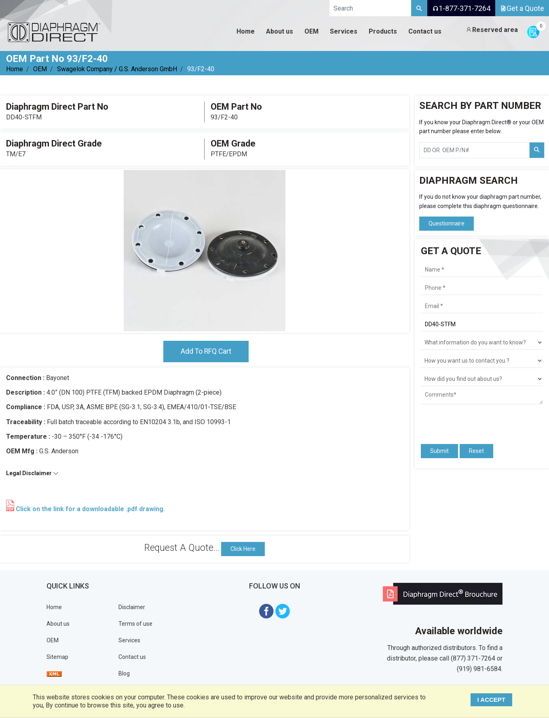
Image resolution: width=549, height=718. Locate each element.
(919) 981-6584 (479, 669)
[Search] (419, 8)
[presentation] (468, 420)
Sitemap (57, 657)
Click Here (242, 549)
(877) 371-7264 (473, 659)
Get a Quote (522, 8)
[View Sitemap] (54, 673)
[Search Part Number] (537, 150)
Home (14, 69)
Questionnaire (447, 223)
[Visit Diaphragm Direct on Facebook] (266, 610)
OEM (40, 69)
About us (58, 623)
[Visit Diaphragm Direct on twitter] (282, 610)
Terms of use (135, 623)
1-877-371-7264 (461, 8)
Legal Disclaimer (32, 473)
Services (129, 640)
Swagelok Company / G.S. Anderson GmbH (117, 69)
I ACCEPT (492, 699)
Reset (476, 451)
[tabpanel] (204, 251)
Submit (439, 451)
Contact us (132, 657)
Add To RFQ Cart (206, 351)
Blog (124, 673)
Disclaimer (131, 607)
